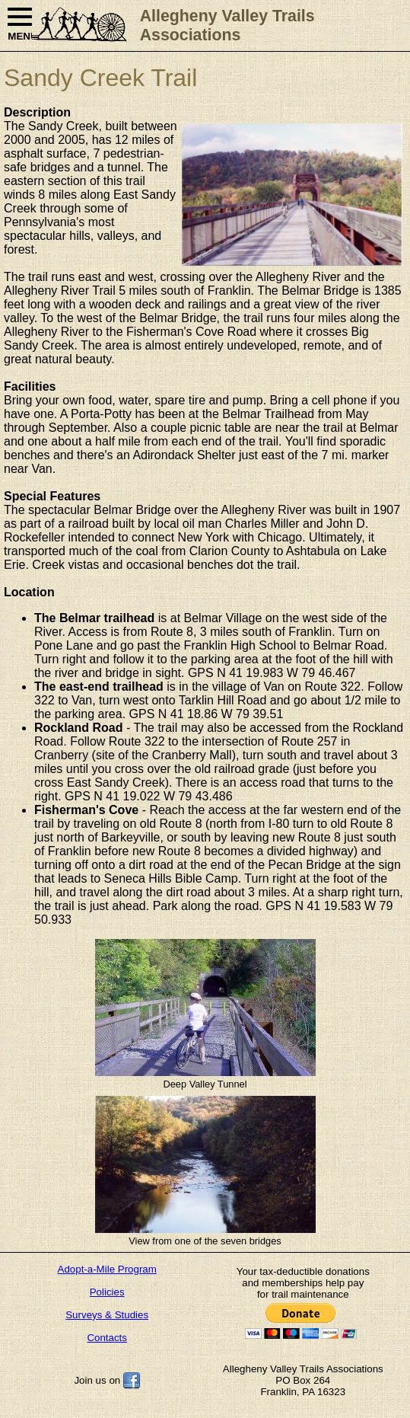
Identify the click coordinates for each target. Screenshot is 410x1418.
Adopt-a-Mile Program (107, 1269)
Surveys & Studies (106, 1315)
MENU (20, 25)
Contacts (107, 1337)
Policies (107, 1292)
